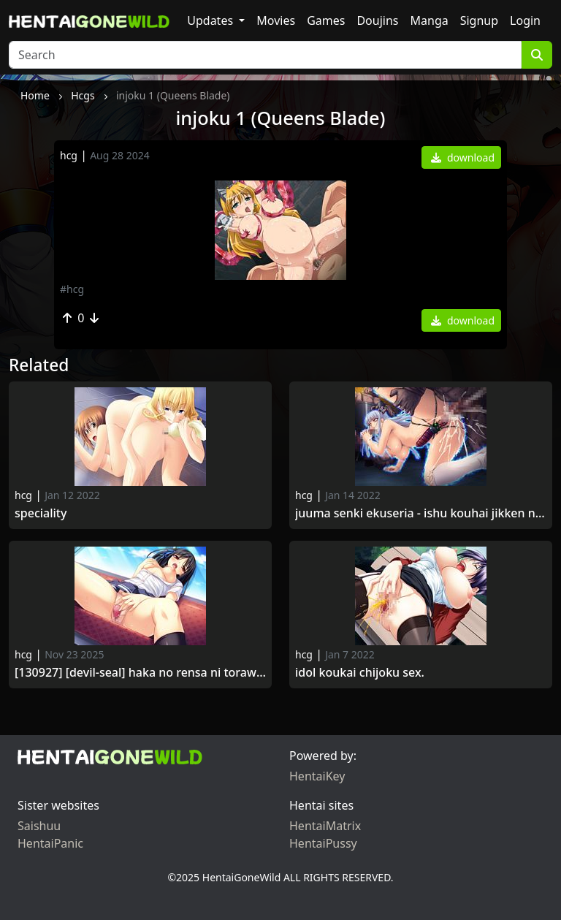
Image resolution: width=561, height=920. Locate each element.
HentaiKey (317, 776)
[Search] (265, 55)
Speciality (42, 513)
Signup (479, 20)
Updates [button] (211, 20)
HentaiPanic (50, 843)
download (463, 157)
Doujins (377, 20)
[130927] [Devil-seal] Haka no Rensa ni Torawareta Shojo (140, 673)
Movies (275, 20)
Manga (430, 20)
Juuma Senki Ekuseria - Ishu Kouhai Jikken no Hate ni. (420, 513)
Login (525, 20)
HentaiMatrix (325, 826)
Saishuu (39, 826)
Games (326, 20)
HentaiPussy (323, 843)
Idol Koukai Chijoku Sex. (359, 673)
